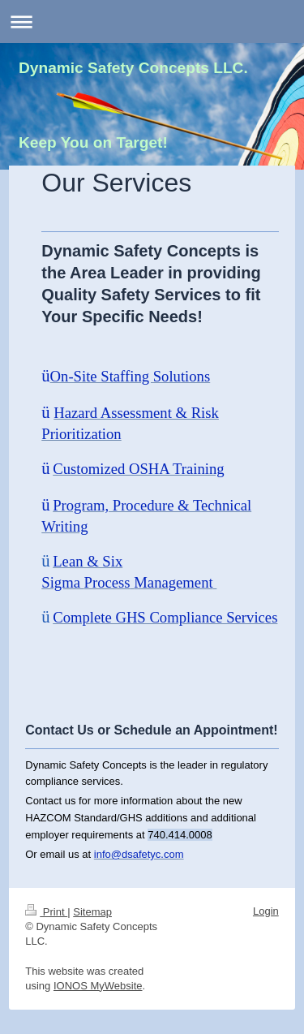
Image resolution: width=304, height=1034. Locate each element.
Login (266, 911)
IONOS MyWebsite (98, 986)
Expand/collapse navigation (152, 21)
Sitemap (92, 912)
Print (46, 912)
